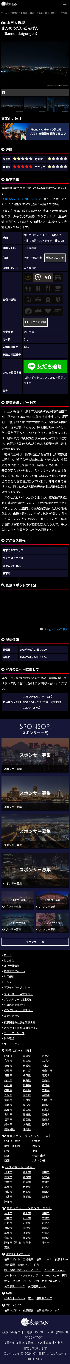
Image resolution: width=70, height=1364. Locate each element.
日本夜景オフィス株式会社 (37, 1343)
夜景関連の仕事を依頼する (19, 1022)
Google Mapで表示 (56, 629)
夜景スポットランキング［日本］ (29, 1136)
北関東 (36, 1140)
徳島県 (45, 1109)
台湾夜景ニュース (14, 1286)
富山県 (45, 1080)
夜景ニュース (44, 1259)
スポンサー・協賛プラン (18, 994)
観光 (7, 1280)
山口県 (27, 1109)
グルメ (16, 1280)
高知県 (45, 1114)
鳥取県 (8, 1104)
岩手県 (45, 1055)
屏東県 (8, 1186)
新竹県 (45, 1177)
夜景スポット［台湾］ (20, 1167)
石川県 (8, 1085)
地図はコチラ (55, 257)
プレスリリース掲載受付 (18, 999)
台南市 (27, 1182)
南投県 (8, 1191)
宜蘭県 (45, 1191)
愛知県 (45, 1085)
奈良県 (27, 1100)
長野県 (27, 1080)
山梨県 (8, 1080)
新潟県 (45, 1075)
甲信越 (36, 1146)
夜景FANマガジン (18, 1254)
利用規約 (9, 976)
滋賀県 (8, 1100)
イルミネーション (54, 1270)
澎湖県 (27, 1196)
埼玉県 (8, 1075)
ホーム (8, 955)
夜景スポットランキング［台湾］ (29, 1208)
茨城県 (27, 1065)
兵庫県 (45, 1095)
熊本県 (8, 1124)
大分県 (27, 1124)
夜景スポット (12, 1259)
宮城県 (8, 1060)
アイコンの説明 (35, 322)
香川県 (8, 1114)
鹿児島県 (9, 1129)
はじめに (9, 960)
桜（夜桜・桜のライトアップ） (22, 1270)
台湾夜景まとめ (37, 1286)
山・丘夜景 (30, 267)
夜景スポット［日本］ (20, 1050)
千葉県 (27, 1075)
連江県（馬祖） (13, 1242)
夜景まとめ (61, 1259)
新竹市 (27, 1177)
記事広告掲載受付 (14, 1004)
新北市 (27, 1172)
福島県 (8, 1065)
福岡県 (8, 1119)
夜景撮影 (9, 1264)
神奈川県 (47, 1070)
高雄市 (45, 1182)
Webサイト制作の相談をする (21, 1027)
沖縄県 (27, 1129)
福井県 (27, 1085)
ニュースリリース (14, 1033)
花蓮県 (8, 1196)
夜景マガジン (12, 1310)
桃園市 (45, 1172)
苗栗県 (27, 1191)
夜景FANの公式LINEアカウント (22, 199)
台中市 (8, 1182)
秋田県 (27, 1060)
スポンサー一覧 (35, 942)
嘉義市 (8, 1247)
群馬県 (8, 1070)
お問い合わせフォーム (37, 696)
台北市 (8, 1172)
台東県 (27, 1186)
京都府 (27, 1095)
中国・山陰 (38, 1155)
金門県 (45, 1196)
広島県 (8, 1109)
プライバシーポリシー (17, 987)
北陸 (7, 1150)
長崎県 (45, 1119)
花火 (36, 1264)
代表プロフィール (14, 971)
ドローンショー (50, 1275)
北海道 (8, 1055)
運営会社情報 (12, 965)
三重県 (45, 1090)
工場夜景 (28, 1259)
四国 (7, 1160)
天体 (64, 1275)
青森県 (27, 1055)
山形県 (45, 1060)
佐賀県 (27, 1119)
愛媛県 (27, 1114)
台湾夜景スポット (52, 1280)
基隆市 (8, 1177)
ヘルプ (8, 982)
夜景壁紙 (28, 1310)
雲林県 (27, 1227)
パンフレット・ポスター (18, 1010)
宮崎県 (45, 1124)
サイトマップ (12, 1043)
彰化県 (45, 1186)
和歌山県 (47, 1100)
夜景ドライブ (44, 1298)
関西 (7, 1155)
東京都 (27, 1070)
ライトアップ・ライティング (21, 1275)
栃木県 (45, 1065)
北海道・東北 (12, 1140)
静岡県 (27, 1090)
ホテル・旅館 (31, 1280)
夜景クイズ (24, 1264)
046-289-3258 (42, 1332)
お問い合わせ (12, 1015)
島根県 (27, 1104)
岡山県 (45, 1104)
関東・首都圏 (12, 1146)
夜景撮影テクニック (48, 1310)
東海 (35, 1150)
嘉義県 (45, 1227)
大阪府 (8, 1095)
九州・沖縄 (38, 1160)
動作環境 (9, 1038)
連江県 (8, 1201)
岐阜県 (8, 1090)
